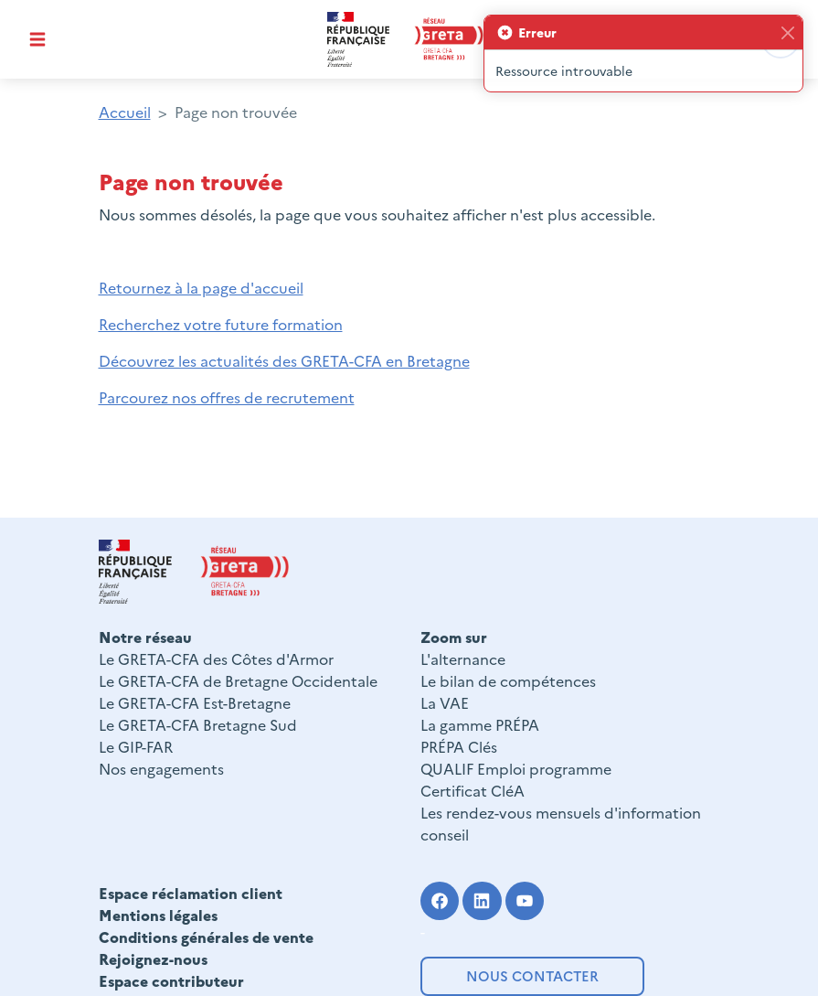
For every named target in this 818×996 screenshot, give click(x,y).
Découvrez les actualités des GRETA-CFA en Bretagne (284, 360)
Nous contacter (532, 975)
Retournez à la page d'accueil (201, 287)
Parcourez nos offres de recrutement (227, 397)
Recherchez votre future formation (221, 324)
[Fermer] (787, 32)
